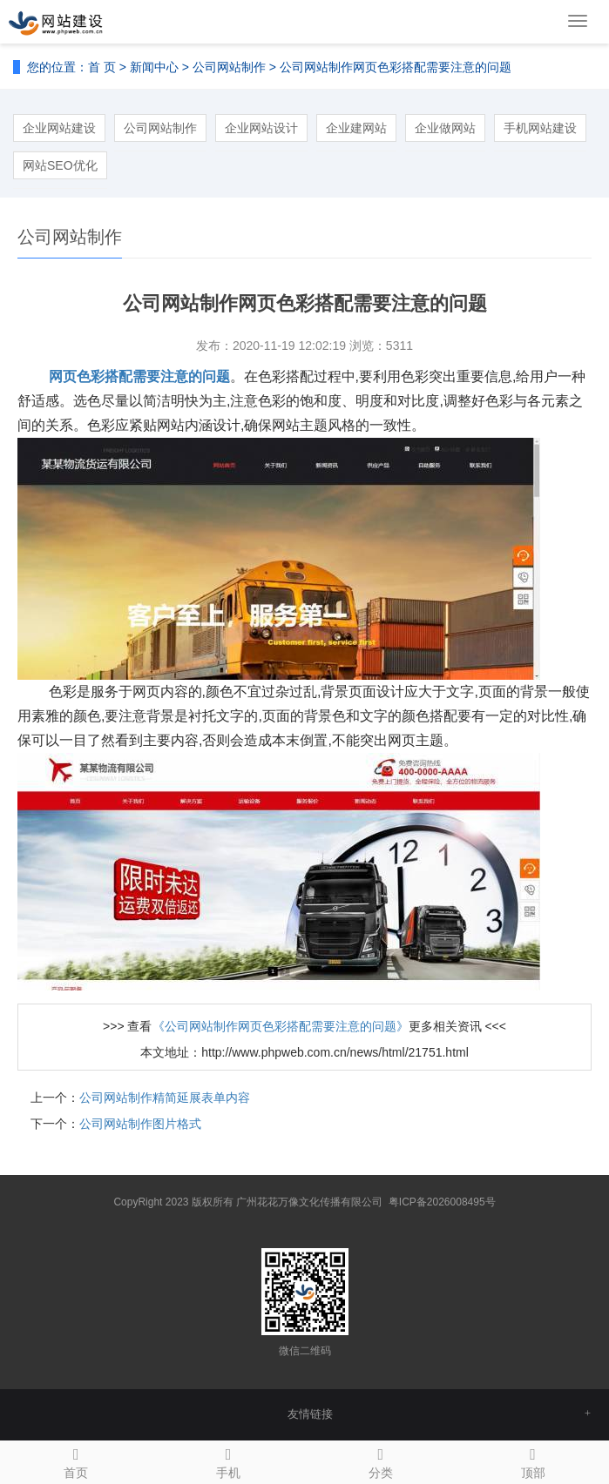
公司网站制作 (229, 67)
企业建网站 (356, 128)
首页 (76, 1460)
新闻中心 (154, 67)
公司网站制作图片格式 (140, 1124)
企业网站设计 (261, 128)
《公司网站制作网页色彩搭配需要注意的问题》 (280, 1026)
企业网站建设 (59, 128)
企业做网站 (445, 128)
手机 (228, 1460)
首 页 (102, 67)
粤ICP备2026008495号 (442, 1202)
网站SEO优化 (60, 165)
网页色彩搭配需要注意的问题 (139, 376)
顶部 (533, 1460)
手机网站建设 (540, 128)
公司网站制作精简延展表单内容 (164, 1098)
